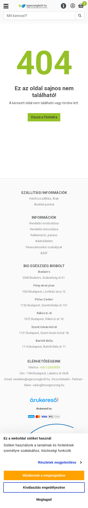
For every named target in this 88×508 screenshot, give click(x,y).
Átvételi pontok (44, 204)
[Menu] (63, 6)
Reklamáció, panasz (44, 235)
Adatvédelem (44, 241)
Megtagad (44, 499)
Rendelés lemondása (44, 229)
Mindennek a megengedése (44, 475)
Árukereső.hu (44, 408)
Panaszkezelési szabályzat (44, 247)
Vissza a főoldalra (44, 117)
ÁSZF (44, 253)
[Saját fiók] (73, 6)
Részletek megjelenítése (57, 462)
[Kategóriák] (6, 6)
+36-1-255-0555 (50, 367)
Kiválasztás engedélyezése (44, 487)
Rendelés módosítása (44, 223)
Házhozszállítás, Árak (44, 198)
